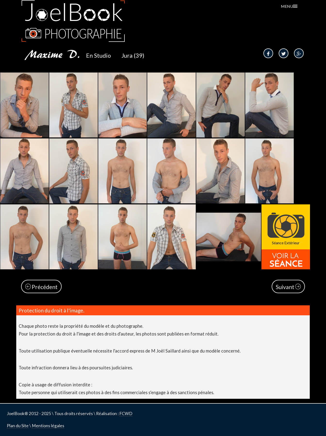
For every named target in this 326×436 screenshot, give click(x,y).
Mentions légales (48, 425)
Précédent (41, 286)
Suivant (288, 286)
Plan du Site (18, 425)
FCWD (125, 413)
